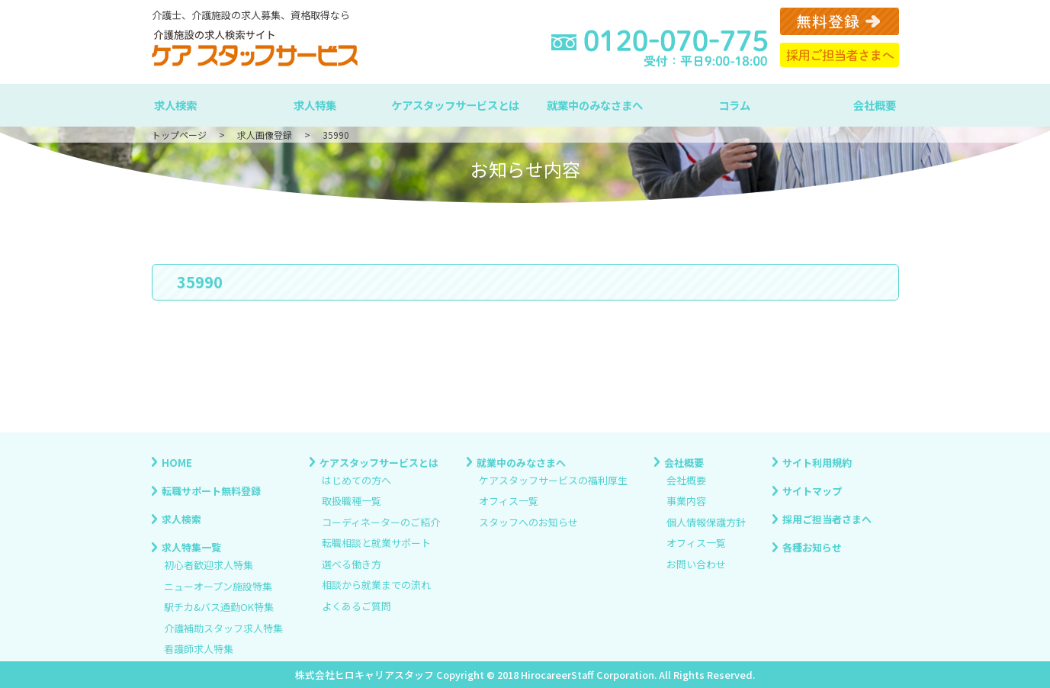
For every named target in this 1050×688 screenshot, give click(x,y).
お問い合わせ (696, 564)
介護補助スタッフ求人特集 (223, 628)
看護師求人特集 (198, 649)
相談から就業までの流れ (376, 585)
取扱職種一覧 (351, 501)
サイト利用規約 (817, 462)
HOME (177, 462)
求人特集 (315, 105)
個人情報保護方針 (706, 522)
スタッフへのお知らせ (528, 522)
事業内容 (686, 501)
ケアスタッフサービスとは (455, 105)
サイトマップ (812, 490)
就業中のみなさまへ (595, 105)
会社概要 (874, 105)
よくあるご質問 (356, 606)
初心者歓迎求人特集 (208, 565)
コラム (734, 105)
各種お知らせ (812, 547)
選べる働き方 (351, 564)
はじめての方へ (356, 480)
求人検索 (175, 105)
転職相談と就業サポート (376, 543)
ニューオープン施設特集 (218, 586)
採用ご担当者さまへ (827, 519)
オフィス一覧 (508, 501)
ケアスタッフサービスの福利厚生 (553, 480)
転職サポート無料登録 (211, 490)
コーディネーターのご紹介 (381, 522)
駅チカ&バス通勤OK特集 (219, 607)
